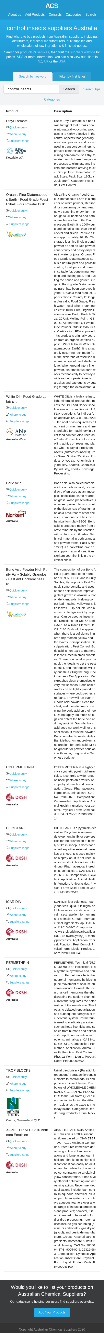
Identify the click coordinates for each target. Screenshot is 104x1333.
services (43, 52)
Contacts (55, 14)
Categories (73, 14)
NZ (40, 61)
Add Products (35, 14)
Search (90, 14)
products (26, 52)
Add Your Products (52, 1312)
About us (14, 14)
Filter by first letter (72, 76)
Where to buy (16, 134)
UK (46, 61)
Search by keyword (32, 76)
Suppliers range (17, 140)
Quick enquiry (16, 127)
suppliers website (82, 52)
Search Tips (91, 89)
